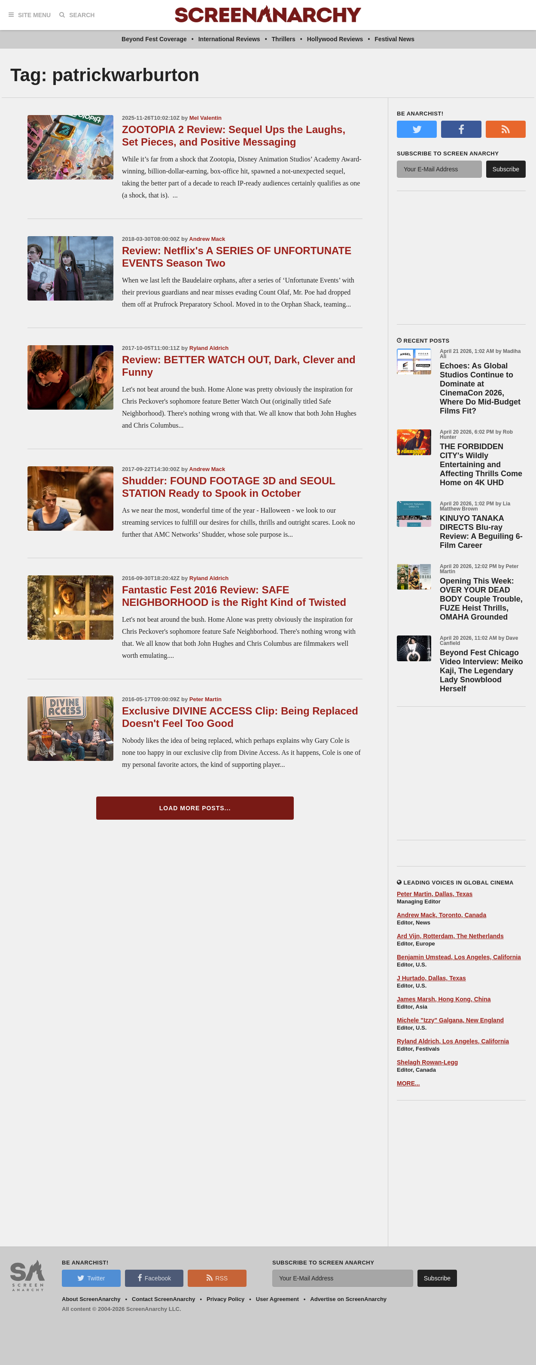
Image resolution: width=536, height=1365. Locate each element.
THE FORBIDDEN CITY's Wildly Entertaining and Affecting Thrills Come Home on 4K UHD (481, 464)
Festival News (394, 39)
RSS (217, 1278)
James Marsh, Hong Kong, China (444, 999)
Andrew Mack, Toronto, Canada (441, 915)
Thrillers (283, 39)
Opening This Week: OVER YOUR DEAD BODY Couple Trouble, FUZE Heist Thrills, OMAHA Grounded (481, 599)
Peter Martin (205, 699)
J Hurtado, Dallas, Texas (431, 978)
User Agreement (277, 1299)
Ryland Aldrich (208, 348)
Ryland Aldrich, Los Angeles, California (453, 1041)
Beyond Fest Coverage (154, 39)
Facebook (154, 1278)
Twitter (91, 1278)
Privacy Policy (225, 1299)
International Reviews (229, 39)
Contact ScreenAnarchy (163, 1299)
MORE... (408, 1083)
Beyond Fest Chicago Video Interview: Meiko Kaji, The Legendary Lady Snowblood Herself (481, 670)
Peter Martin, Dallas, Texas (434, 894)
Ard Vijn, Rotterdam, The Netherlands (450, 936)
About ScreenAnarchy (91, 1299)
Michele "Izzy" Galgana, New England (450, 1020)
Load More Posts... (195, 808)
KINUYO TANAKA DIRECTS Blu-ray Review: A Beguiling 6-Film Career (481, 532)
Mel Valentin (205, 118)
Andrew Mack (207, 239)
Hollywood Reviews (335, 39)
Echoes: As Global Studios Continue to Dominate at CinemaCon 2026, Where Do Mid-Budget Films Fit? (480, 388)
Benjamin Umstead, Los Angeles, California (459, 957)
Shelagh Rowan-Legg (427, 1062)
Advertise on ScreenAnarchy (348, 1299)
